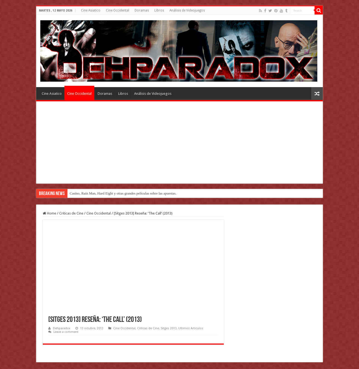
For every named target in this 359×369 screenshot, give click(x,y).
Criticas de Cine (71, 213)
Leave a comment (65, 332)
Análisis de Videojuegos (187, 10)
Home (49, 213)
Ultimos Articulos (190, 328)
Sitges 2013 (169, 328)
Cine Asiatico (90, 10)
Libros (159, 10)
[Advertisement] (179, 142)
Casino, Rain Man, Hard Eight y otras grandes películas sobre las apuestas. (123, 193)
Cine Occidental (117, 10)
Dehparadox (61, 328)
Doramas (142, 10)
